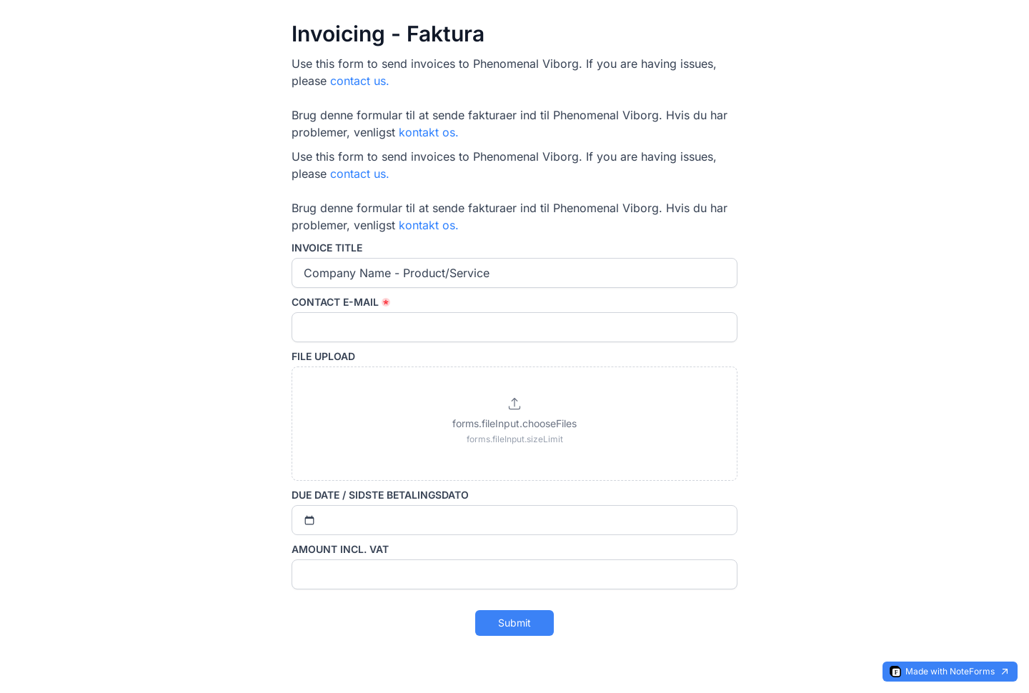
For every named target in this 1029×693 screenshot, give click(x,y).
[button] (514, 424)
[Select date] (514, 520)
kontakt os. (429, 132)
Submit (514, 623)
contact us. (359, 81)
